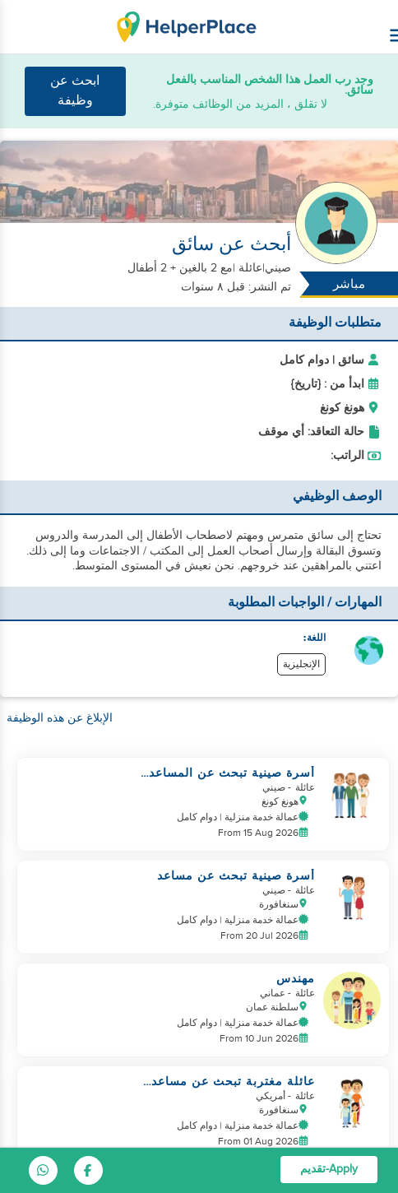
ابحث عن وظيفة (75, 91)
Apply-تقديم (329, 1169)
